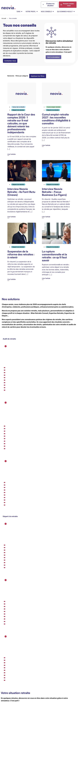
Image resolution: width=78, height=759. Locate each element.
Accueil (4, 18)
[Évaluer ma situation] (49, 4)
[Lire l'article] (21, 119)
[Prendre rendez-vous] (68, 4)
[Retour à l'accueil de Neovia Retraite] (8, 7)
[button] (37, 76)
